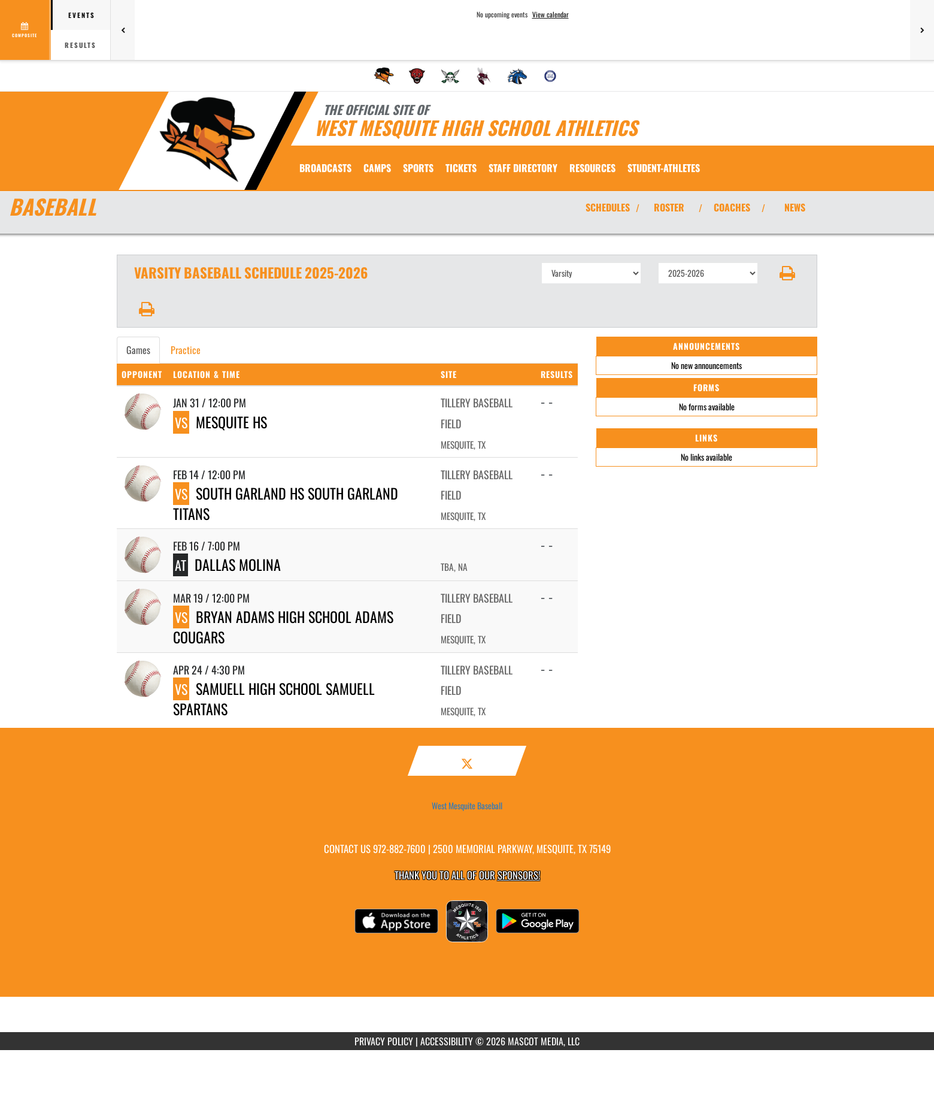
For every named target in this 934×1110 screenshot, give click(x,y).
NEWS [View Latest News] (794, 207)
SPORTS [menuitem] (418, 168)
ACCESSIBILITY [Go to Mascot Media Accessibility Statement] (446, 1041)
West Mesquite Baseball (467, 806)
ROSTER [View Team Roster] (669, 207)
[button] (787, 273)
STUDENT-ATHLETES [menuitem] (663, 168)
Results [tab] (80, 45)
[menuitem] (384, 76)
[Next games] (922, 30)
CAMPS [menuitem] (377, 168)
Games (138, 350)
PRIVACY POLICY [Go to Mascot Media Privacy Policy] (383, 1041)
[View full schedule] (25, 30)
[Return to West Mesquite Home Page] (207, 139)
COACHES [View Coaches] (732, 207)
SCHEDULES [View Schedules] (608, 207)
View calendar (550, 14)
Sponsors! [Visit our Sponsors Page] (519, 874)
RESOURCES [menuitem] (592, 168)
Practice (186, 350)
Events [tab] (81, 15)
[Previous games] (123, 30)
